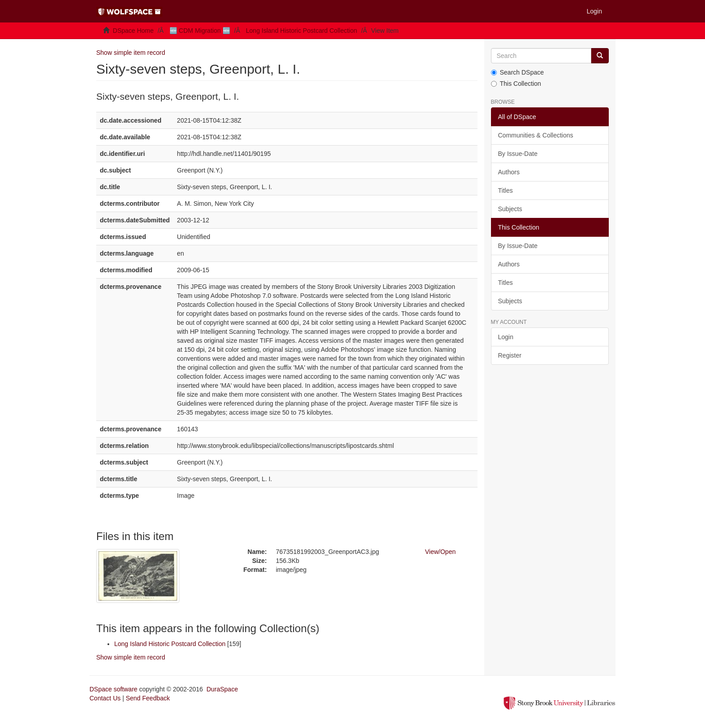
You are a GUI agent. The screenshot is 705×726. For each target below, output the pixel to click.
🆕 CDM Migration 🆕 (200, 30)
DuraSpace (222, 689)
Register (510, 355)
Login (505, 337)
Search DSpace (517, 72)
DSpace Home (133, 30)
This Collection (516, 83)
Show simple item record (130, 52)
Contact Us (104, 698)
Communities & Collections (535, 135)
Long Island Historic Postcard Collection (301, 30)
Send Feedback (148, 698)
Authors (509, 172)
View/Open (440, 551)
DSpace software (113, 689)
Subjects (510, 208)
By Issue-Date (518, 153)
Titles (505, 190)
